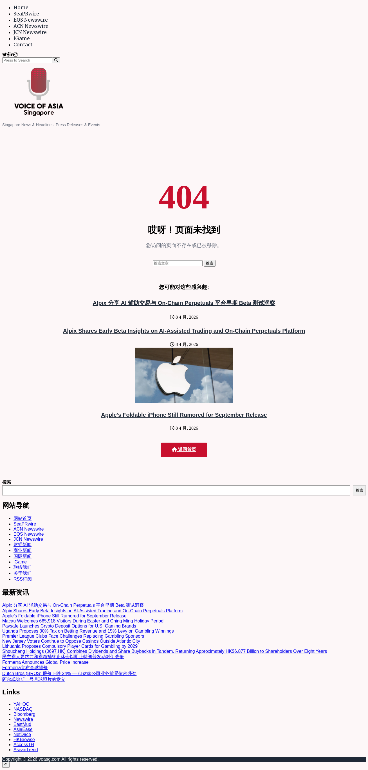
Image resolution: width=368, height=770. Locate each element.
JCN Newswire (30, 32)
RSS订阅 (23, 579)
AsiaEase (23, 729)
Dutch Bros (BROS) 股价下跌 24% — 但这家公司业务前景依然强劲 (69, 673)
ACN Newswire (31, 26)
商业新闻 (23, 550)
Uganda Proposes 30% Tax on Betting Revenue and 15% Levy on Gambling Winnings (88, 631)
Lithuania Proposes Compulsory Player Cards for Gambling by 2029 (70, 646)
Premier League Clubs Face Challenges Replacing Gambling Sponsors (73, 636)
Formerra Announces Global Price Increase (45, 662)
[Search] (56, 60)
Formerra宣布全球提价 (25, 667)
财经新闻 (23, 544)
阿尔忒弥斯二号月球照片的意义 (33, 679)
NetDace (22, 734)
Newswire (23, 719)
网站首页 (23, 518)
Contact (23, 45)
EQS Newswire (31, 20)
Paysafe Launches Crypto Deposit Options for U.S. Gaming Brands (69, 626)
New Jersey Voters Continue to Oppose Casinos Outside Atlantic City (71, 641)
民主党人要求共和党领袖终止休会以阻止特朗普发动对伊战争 (63, 656)
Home (21, 7)
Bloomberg (24, 714)
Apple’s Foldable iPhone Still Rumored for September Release (184, 415)
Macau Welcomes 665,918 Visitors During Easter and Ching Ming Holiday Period (82, 621)
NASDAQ (23, 709)
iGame (22, 38)
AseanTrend (26, 749)
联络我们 (23, 567)
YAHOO (22, 704)
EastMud (22, 724)
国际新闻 (23, 556)
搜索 (6, 482)
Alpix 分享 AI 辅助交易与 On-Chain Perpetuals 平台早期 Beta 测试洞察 (184, 303)
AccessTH (24, 744)
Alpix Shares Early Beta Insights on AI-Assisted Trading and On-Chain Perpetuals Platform (184, 331)
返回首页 (184, 449)
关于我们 (23, 573)
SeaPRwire (26, 14)
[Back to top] (6, 765)
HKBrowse (24, 739)
